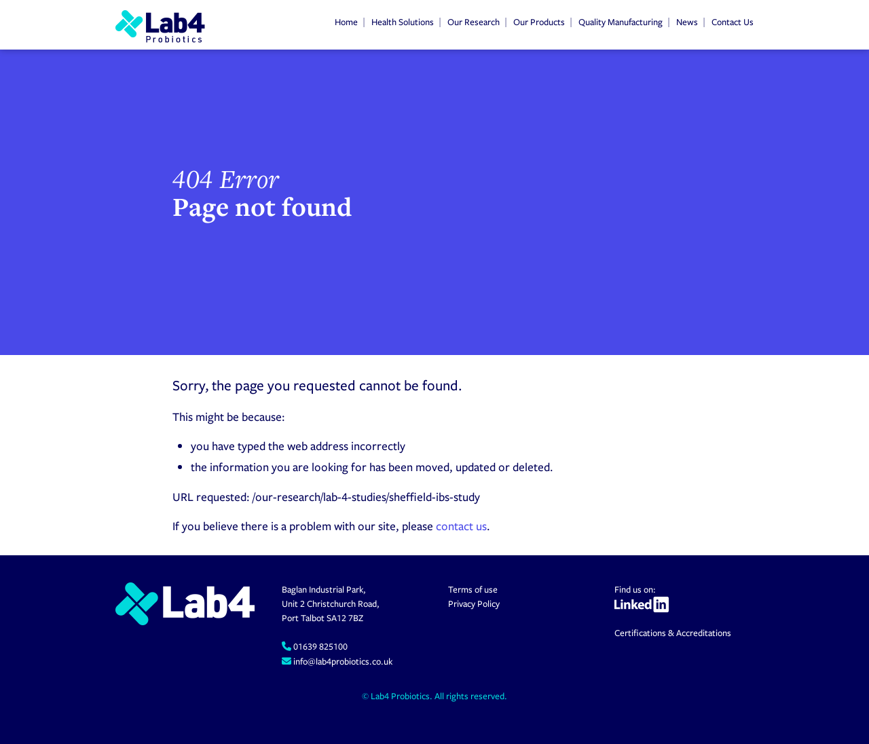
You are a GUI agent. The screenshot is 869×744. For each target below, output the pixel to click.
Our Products (539, 22)
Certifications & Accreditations (672, 633)
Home (346, 22)
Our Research (473, 22)
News (687, 22)
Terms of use (473, 589)
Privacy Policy (474, 603)
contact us (461, 526)
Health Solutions (402, 22)
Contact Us (732, 22)
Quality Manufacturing (620, 22)
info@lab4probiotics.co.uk (341, 661)
